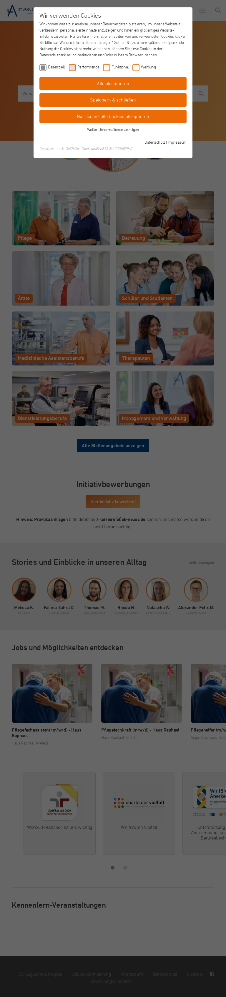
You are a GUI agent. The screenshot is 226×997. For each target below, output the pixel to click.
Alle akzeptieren (113, 83)
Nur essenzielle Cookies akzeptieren (113, 116)
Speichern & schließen (113, 99)
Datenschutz (154, 142)
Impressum (177, 142)
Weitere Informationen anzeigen (113, 129)
